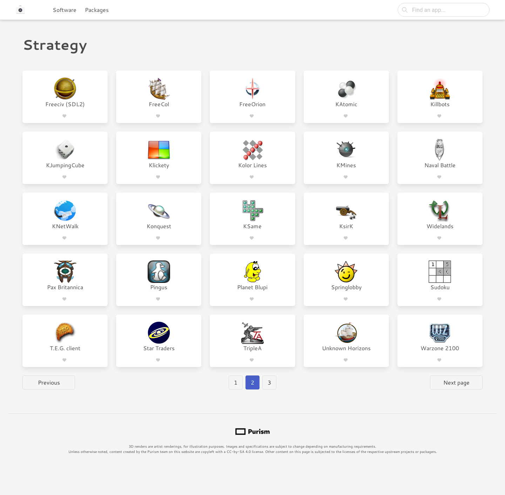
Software (64, 10)
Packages (97, 10)
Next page (456, 382)
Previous (49, 382)
